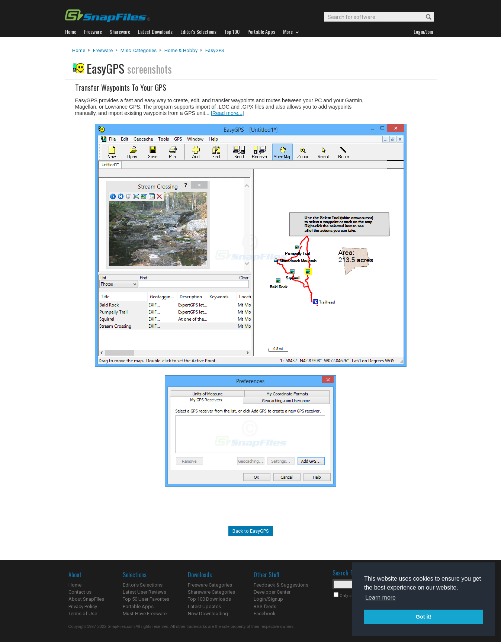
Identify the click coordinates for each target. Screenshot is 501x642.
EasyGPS (214, 50)
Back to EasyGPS (250, 531)
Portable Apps (138, 606)
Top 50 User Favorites (146, 599)
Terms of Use (82, 613)
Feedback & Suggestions (281, 585)
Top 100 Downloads (209, 599)
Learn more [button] (380, 597)
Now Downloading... (209, 613)
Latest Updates (204, 606)
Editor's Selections (143, 585)
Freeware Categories (210, 585)
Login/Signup (268, 599)
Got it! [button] (423, 617)
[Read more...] (227, 113)
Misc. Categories (139, 50)
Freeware (103, 50)
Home (78, 50)
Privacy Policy (82, 606)
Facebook (265, 613)
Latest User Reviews (144, 592)
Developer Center (272, 592)
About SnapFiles (86, 599)
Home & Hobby (180, 50)
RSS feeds (265, 606)
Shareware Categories (211, 592)
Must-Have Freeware (145, 613)
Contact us (79, 592)
